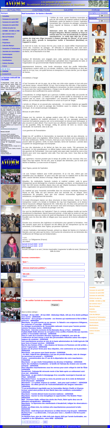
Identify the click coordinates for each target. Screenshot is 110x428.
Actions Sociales (7, 63)
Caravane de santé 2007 (9, 19)
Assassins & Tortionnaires (10, 48)
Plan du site (47, 427)
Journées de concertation (10, 51)
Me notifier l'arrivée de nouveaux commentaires (44, 300)
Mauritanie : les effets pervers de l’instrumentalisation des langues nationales (52, 384)
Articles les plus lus (8, 28)
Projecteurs (5, 42)
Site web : (26, 274)
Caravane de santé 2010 (9, 22)
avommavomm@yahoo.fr (9, 129)
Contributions (6, 60)
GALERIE (68, 10)
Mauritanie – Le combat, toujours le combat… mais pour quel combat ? (49, 383)
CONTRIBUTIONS (41, 10)
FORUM (96, 10)
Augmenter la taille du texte (68, 249)
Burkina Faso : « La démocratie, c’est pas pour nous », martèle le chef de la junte (53, 413)
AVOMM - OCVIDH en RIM (10, 31)
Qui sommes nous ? (8, 34)
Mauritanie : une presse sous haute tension (39, 352)
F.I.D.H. (4, 66)
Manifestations (6, 57)
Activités (4, 40)
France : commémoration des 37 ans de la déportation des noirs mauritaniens (52, 358)
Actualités (5, 16)
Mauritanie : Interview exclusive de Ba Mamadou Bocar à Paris (46, 330)
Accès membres (35, 427)
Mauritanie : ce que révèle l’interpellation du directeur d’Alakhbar (47, 362)
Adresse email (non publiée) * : (35, 268)
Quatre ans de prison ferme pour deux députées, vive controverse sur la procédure (54, 349)
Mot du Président (7, 37)
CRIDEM (5, 71)
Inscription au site (60, 427)
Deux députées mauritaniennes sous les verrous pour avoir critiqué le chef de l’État (54, 368)
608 (45, 422)
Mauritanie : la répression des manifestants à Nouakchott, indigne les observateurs (54, 403)
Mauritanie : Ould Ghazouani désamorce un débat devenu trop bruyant (49, 411)
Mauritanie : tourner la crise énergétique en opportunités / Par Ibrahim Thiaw (52, 396)
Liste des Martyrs (7, 45)
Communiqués (6, 54)
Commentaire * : (29, 280)
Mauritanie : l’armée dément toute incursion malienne (42, 394)
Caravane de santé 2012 (9, 25)
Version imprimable (50, 249)
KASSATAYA (6, 74)
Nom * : (25, 262)
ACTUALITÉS (13, 10)
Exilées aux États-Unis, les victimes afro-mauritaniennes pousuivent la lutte (51, 407)
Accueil (24, 249)
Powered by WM (74, 427)
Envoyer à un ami (35, 249)
